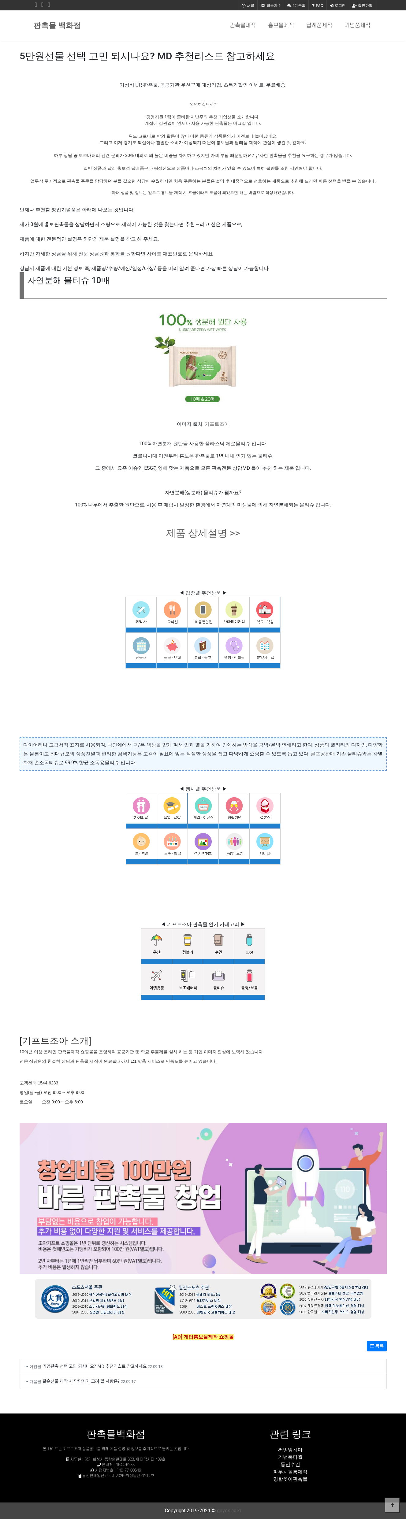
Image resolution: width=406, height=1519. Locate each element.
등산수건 (290, 1464)
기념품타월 (290, 1457)
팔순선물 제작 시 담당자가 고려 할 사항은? (81, 1381)
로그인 (338, 5)
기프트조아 (217, 424)
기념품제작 (358, 25)
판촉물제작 (243, 25)
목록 (377, 1345)
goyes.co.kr (229, 1510)
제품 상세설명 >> (203, 533)
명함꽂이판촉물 (290, 1479)
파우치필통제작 (290, 1472)
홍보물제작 (281, 25)
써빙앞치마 (290, 1450)
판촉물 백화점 (57, 25)
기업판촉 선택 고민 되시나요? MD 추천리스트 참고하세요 (95, 1366)
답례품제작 (319, 25)
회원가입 (362, 5)
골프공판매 (323, 754)
